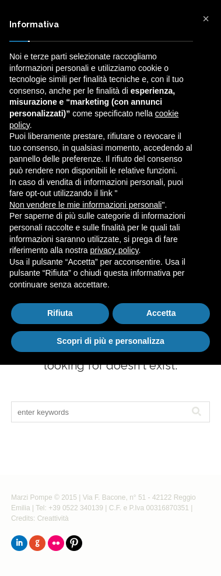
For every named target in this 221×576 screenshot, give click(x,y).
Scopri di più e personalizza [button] (110, 341)
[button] (206, 18)
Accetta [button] (161, 313)
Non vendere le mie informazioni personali (85, 204)
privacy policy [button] (114, 250)
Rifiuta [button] (60, 313)
